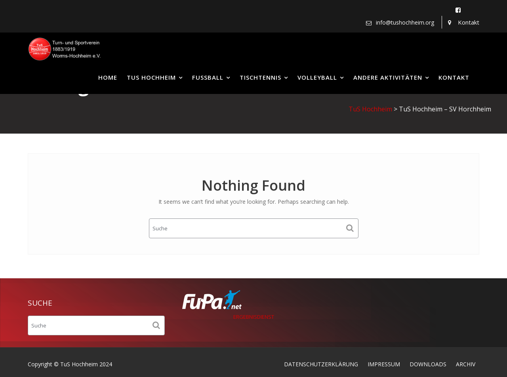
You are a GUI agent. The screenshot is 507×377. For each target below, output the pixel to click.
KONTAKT (453, 77)
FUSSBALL (207, 77)
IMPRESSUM (384, 364)
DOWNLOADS (428, 364)
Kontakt (468, 22)
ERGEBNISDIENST (253, 316)
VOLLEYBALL (317, 77)
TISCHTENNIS (260, 77)
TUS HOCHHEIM (151, 77)
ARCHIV (465, 364)
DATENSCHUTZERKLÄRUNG (321, 364)
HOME (107, 77)
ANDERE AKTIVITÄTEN (387, 77)
